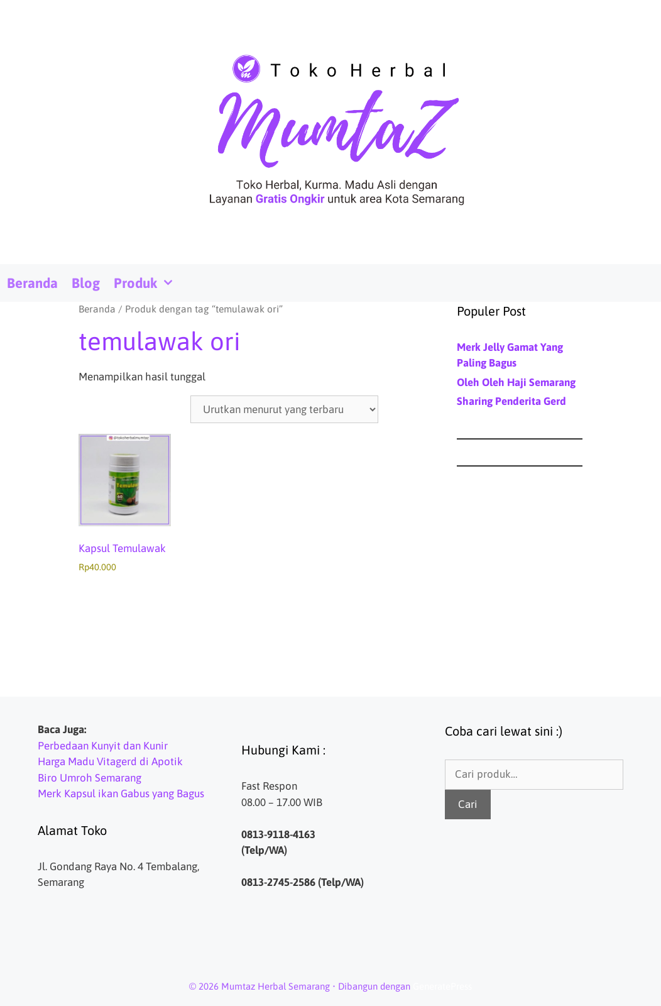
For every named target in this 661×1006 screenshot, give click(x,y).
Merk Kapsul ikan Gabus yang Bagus (121, 793)
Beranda (32, 283)
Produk (148, 283)
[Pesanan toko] (284, 409)
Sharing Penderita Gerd (511, 401)
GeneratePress (442, 986)
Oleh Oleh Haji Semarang (516, 382)
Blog (86, 283)
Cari (468, 804)
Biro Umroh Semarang (89, 777)
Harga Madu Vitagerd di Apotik (110, 761)
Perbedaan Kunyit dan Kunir (103, 745)
